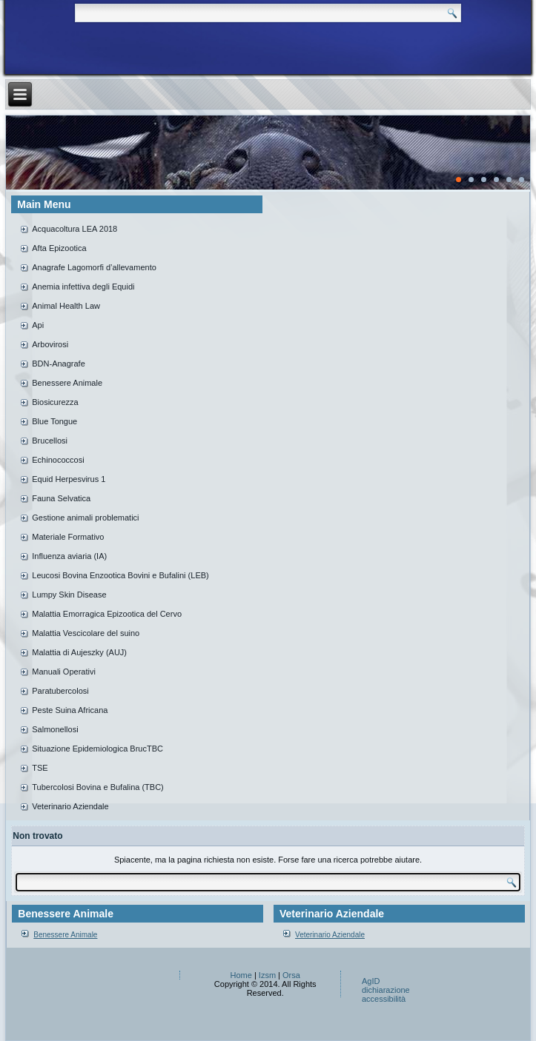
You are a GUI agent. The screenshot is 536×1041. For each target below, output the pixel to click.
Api (38, 325)
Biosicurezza (55, 402)
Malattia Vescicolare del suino (85, 633)
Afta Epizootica (59, 248)
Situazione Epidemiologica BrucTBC (97, 748)
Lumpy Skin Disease (69, 594)
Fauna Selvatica (61, 498)
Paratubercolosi (60, 690)
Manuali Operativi (64, 671)
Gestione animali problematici (85, 517)
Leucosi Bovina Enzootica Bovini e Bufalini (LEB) (120, 575)
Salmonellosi (55, 729)
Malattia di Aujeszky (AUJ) (79, 652)
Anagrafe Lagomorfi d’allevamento (94, 267)
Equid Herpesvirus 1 (68, 479)
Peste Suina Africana (69, 710)
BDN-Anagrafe (58, 363)
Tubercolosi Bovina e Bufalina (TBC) (98, 787)
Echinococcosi (58, 459)
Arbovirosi (50, 344)
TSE (39, 767)
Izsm (267, 975)
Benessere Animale (67, 382)
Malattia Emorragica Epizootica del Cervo (107, 613)
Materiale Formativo (68, 536)
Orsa (291, 975)
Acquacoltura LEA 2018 (74, 228)
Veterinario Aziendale (70, 806)
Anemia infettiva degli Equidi (83, 286)
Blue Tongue (54, 421)
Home (241, 975)
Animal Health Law (66, 305)
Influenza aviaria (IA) (69, 556)
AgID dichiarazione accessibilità (386, 990)
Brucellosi (49, 440)
